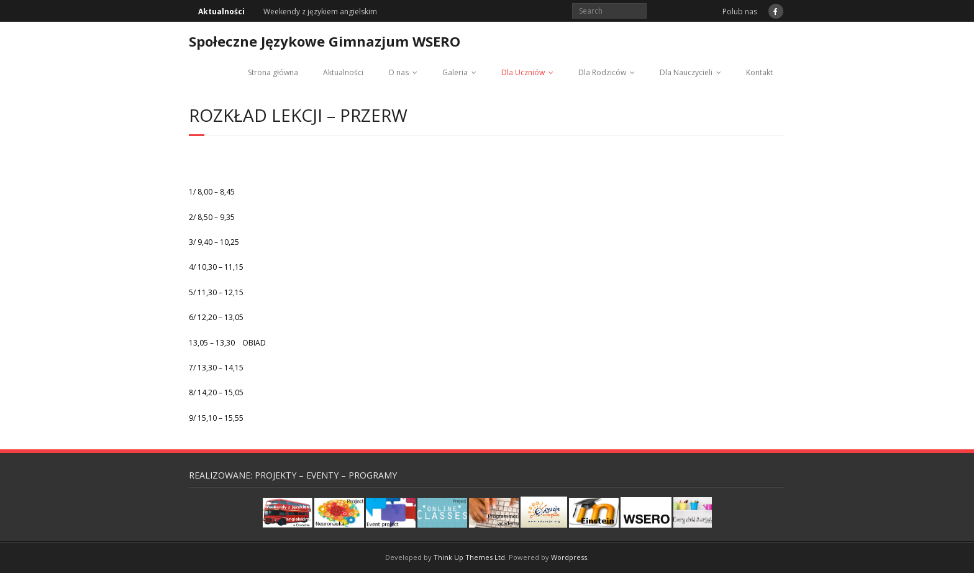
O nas (398, 72)
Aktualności (343, 72)
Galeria (455, 72)
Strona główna (273, 72)
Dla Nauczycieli (686, 72)
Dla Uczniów (523, 72)
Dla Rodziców (602, 72)
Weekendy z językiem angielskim (320, 11)
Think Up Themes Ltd (469, 557)
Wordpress (569, 557)
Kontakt (759, 72)
